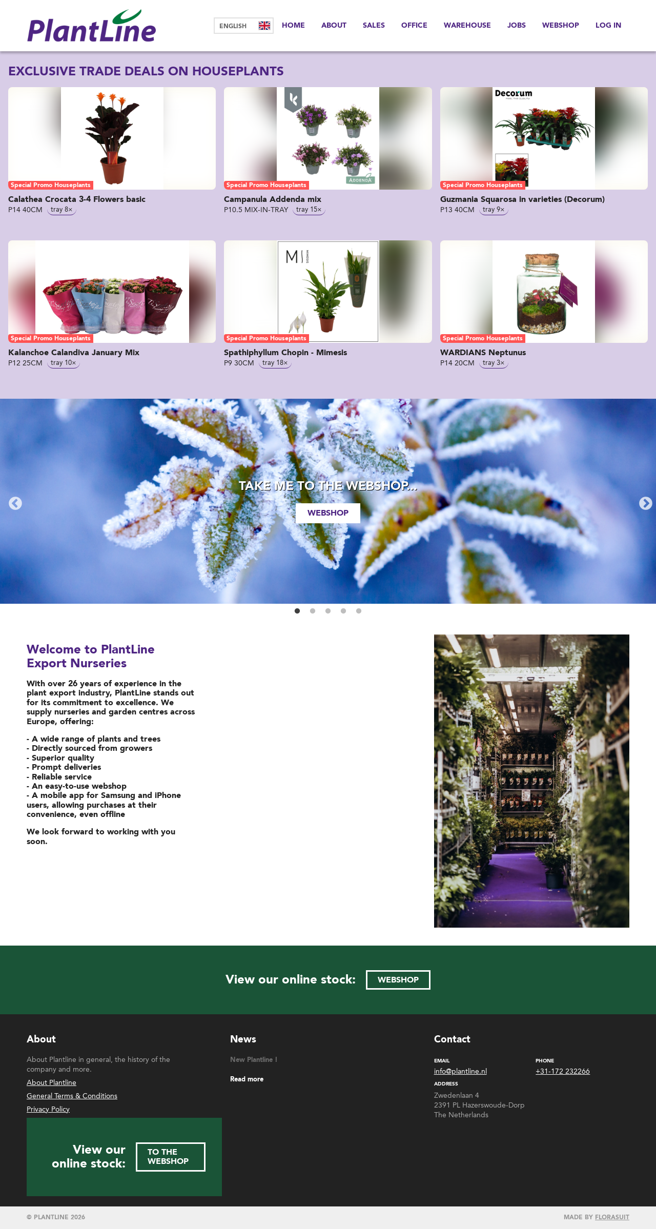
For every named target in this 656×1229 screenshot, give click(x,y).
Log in (608, 25)
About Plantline (51, 1083)
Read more (246, 1079)
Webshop (560, 25)
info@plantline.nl (460, 1072)
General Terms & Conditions (72, 1096)
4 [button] (343, 611)
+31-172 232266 (563, 1072)
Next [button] (643, 501)
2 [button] (313, 611)
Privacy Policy (48, 1109)
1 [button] (297, 611)
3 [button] (328, 611)
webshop (328, 513)
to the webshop (168, 1156)
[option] (328, 501)
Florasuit (612, 1217)
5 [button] (359, 611)
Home (293, 25)
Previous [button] (13, 501)
